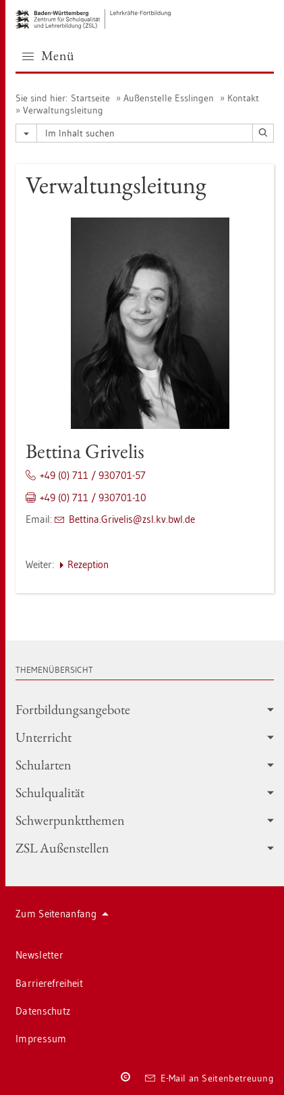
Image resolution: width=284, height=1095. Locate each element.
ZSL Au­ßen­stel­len (145, 848)
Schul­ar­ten (145, 764)
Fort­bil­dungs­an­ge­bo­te (145, 709)
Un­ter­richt (145, 737)
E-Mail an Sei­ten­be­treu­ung (209, 1078)
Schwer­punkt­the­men (145, 820)
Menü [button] (48, 55)
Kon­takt (243, 98)
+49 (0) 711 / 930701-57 (93, 475)
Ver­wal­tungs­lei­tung (63, 110)
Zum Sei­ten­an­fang (62, 913)
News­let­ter (39, 954)
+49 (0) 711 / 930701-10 (93, 497)
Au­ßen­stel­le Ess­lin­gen (168, 98)
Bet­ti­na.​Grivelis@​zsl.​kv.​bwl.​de (132, 519)
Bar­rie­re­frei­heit (49, 983)
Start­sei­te (90, 98)
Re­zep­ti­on (88, 564)
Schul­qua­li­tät (145, 792)
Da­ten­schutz (43, 1010)
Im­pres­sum (41, 1038)
